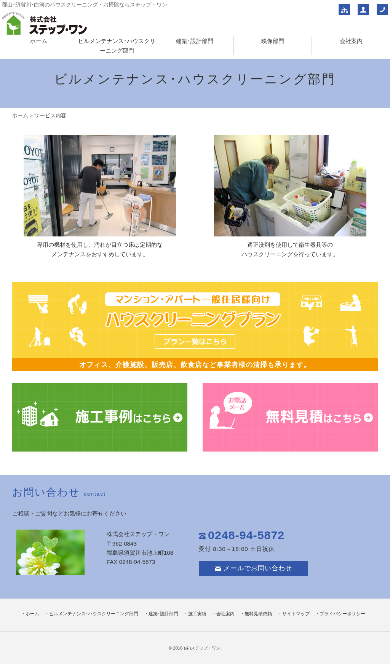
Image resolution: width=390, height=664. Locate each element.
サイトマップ (296, 613)
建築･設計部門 (194, 41)
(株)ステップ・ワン (202, 648)
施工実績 (197, 613)
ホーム (38, 41)
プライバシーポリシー (342, 613)
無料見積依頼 (258, 613)
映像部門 (272, 41)
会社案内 (351, 41)
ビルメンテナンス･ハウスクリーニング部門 (93, 613)
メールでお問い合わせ (253, 568)
